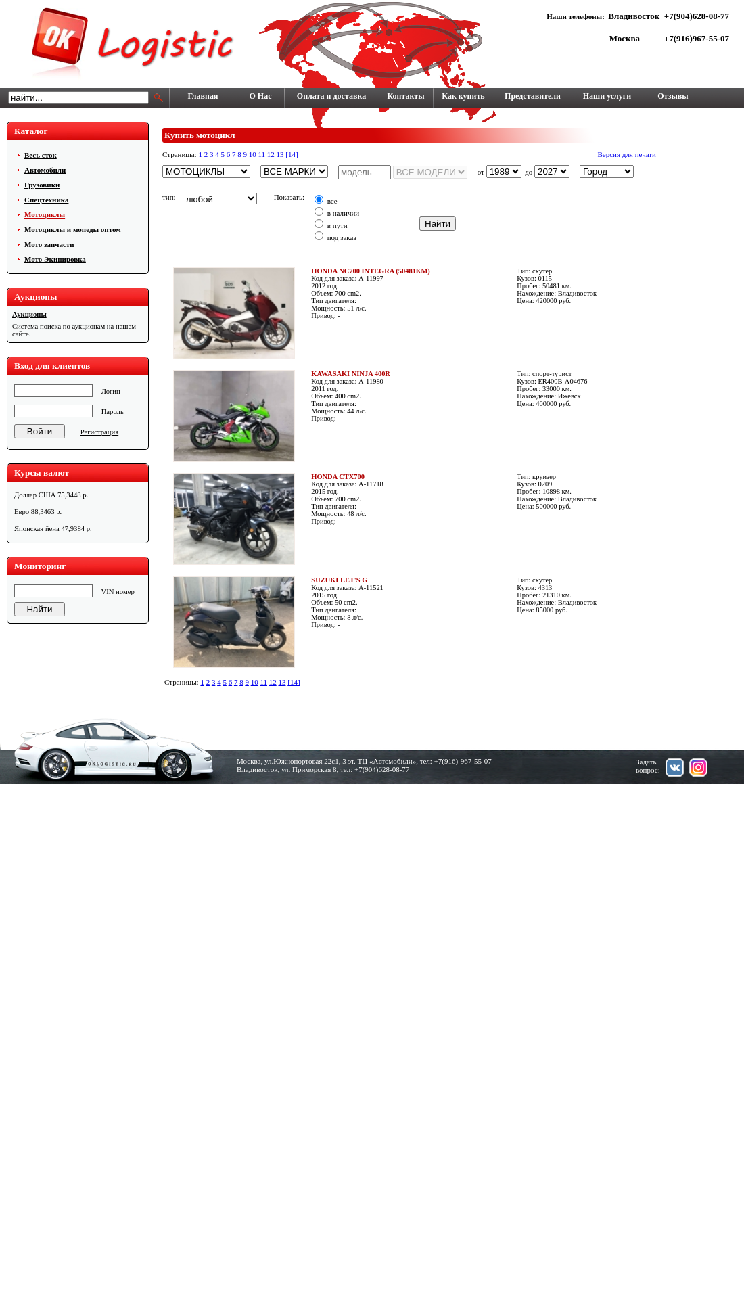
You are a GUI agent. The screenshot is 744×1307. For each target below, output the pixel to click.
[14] (291, 154)
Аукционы (29, 314)
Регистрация (99, 432)
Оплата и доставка (331, 96)
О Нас (261, 96)
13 (279, 154)
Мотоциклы (44, 214)
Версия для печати (626, 154)
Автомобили (45, 170)
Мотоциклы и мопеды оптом (72, 229)
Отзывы (672, 96)
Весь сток (40, 155)
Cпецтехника (46, 200)
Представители (533, 96)
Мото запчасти (49, 244)
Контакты (405, 96)
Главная (203, 96)
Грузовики (42, 185)
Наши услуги (607, 96)
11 (261, 154)
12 (271, 154)
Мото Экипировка (55, 259)
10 (252, 154)
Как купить (463, 96)
